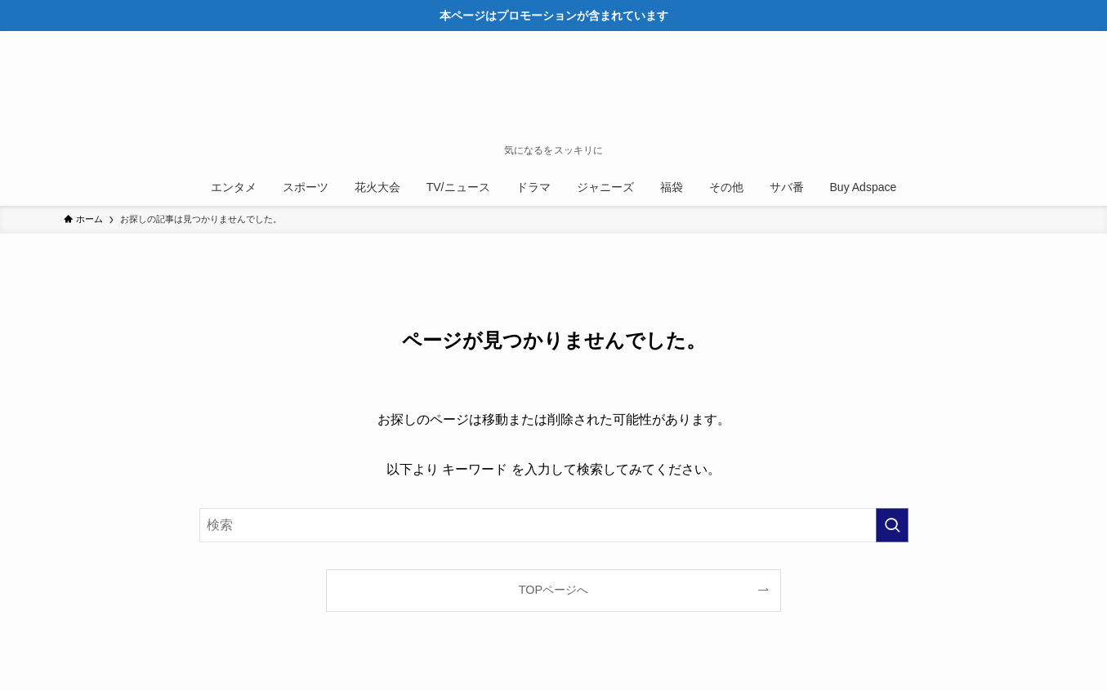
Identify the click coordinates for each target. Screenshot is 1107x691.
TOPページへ (553, 589)
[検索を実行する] (892, 525)
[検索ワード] (553, 525)
